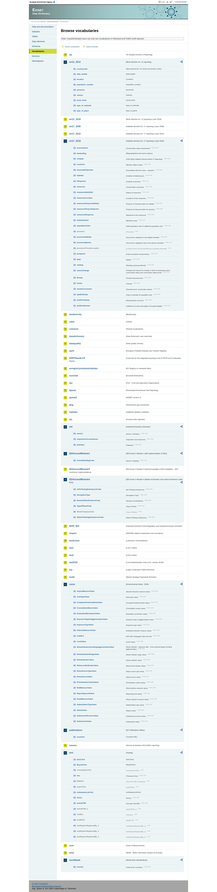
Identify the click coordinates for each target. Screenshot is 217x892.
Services (36, 56)
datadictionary (76, 336)
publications (75, 730)
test (71, 753)
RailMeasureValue (84, 688)
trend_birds (81, 100)
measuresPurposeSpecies (88, 209)
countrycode (82, 69)
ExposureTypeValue (85, 625)
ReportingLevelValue (85, 693)
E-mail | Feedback (40, 884)
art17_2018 (75, 141)
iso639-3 (80, 636)
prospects (81, 254)
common (73, 329)
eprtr (71, 351)
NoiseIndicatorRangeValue (88, 654)
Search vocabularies (72, 47)
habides (73, 412)
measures (81, 187)
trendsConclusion (84, 289)
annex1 (80, 433)
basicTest (81, 759)
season (80, 95)
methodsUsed (83, 220)
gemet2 (73, 397)
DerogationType (83, 495)
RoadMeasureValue (85, 699)
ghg (71, 405)
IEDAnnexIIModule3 (79, 469)
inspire (72, 533)
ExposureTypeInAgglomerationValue (92, 619)
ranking (80, 265)
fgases (72, 390)
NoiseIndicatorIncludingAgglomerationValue (95, 647)
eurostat (73, 375)
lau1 (71, 548)
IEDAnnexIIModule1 (79, 453)
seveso (73, 745)
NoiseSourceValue (84, 677)
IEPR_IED (74, 526)
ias (70, 419)
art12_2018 (75, 119)
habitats (80, 175)
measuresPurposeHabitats (88, 203)
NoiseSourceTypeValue (86, 671)
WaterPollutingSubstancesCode (90, 517)
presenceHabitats (84, 237)
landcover (74, 540)
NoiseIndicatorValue (85, 660)
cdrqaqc (80, 159)
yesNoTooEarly (83, 300)
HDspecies (81, 181)
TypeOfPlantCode (84, 506)
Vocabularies (38, 51)
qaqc (79, 259)
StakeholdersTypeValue (87, 704)
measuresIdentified (85, 192)
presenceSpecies (84, 242)
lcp (70, 570)
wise (71, 853)
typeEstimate (82, 294)
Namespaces (38, 61)
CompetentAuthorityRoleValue (89, 602)
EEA (43, 2)
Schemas (36, 46)
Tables (35, 36)
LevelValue (81, 641)
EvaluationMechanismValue (88, 613)
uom (71, 845)
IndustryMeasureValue (86, 630)
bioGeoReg (81, 153)
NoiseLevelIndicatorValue (87, 665)
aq (70, 54)
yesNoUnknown (83, 306)
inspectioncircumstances (87, 439)
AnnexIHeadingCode (85, 460)
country (80, 867)
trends (79, 283)
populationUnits (83, 226)
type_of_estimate (84, 105)
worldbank (74, 860)
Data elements (38, 41)
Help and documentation (43, 27)
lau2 (71, 555)
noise (72, 584)
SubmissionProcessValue (87, 716)
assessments (82, 148)
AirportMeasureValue (86, 591)
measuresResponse (85, 215)
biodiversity (75, 314)
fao (71, 383)
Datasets (36, 31)
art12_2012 (75, 62)
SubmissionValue (84, 721)
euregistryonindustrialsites (83, 368)
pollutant (80, 445)
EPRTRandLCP (77, 358)
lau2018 (73, 562)
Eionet (43, 21)
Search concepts (92, 47)
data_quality (82, 74)
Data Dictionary (52, 21)
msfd (71, 577)
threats (80, 278)
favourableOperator (85, 170)
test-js (79, 798)
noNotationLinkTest (85, 792)
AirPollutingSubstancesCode (89, 489)
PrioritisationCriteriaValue (88, 682)
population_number (85, 85)
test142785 (81, 803)
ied (70, 427)
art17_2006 (75, 126)
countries (81, 164)
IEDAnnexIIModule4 (79, 479)
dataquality (75, 343)
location (80, 79)
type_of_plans (83, 111)
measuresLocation (84, 198)
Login (163, 2)
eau (78, 776)
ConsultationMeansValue (87, 608)
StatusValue (82, 710)
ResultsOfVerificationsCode (88, 500)
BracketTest (82, 765)
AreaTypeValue (83, 597)
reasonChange (83, 270)
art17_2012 (75, 134)
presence (81, 90)
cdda (71, 322)
